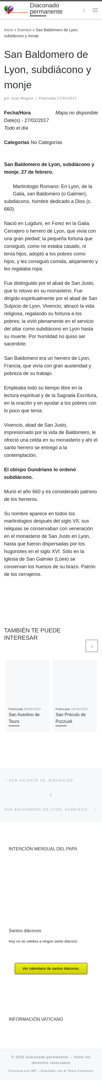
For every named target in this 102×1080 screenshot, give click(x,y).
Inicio (8, 30)
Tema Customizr (81, 1070)
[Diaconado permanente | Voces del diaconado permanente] (16, 9)
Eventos (24, 30)
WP (34, 1070)
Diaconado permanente (47, 1057)
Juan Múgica (22, 98)
